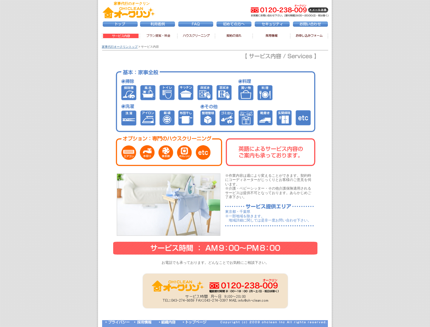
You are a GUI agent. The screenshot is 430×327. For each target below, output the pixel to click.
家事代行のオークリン (132, 3)
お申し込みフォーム (309, 36)
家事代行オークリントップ (120, 46)
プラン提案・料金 (158, 36)
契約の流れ (234, 36)
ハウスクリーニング (196, 36)
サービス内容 (120, 36)
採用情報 (272, 36)
